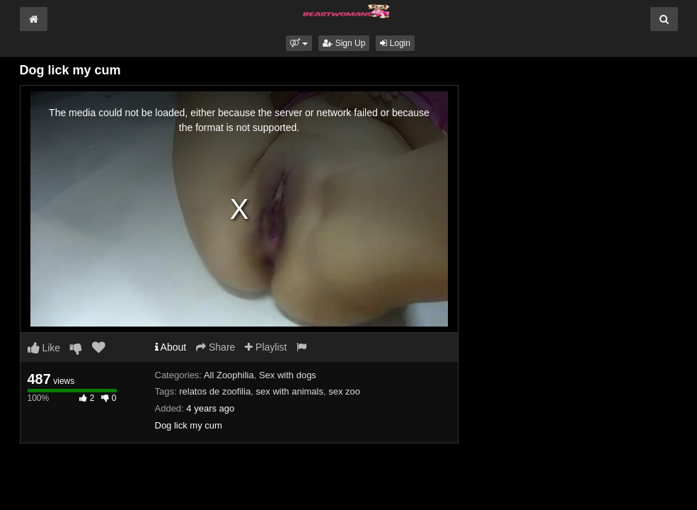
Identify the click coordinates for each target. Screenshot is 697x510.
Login (395, 43)
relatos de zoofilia (214, 391)
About (171, 347)
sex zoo (344, 391)
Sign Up (344, 43)
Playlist (266, 347)
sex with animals (289, 391)
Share (215, 347)
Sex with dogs (287, 375)
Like (44, 347)
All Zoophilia (229, 375)
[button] (299, 43)
